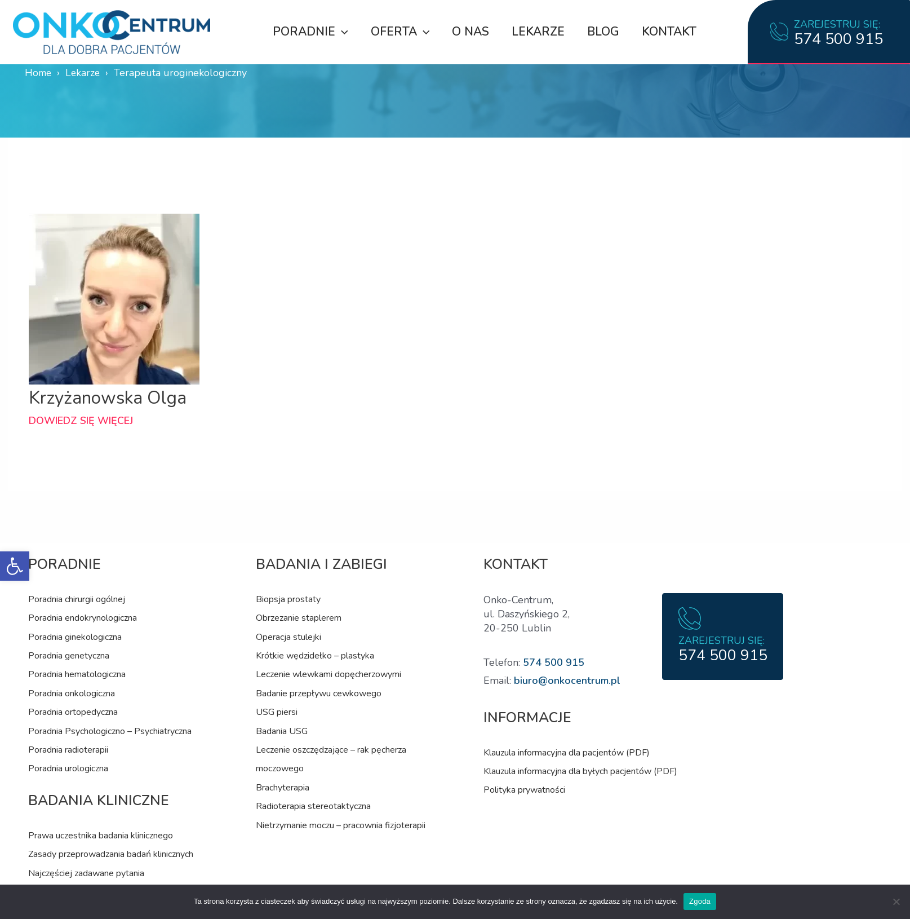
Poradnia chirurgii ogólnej (76, 599)
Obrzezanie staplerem (298, 618)
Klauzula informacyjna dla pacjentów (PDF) (566, 752)
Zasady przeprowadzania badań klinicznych (110, 854)
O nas (469, 31)
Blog (604, 31)
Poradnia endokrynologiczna (82, 618)
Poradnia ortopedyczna (73, 712)
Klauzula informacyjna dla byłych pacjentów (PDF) (580, 771)
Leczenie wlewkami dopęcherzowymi (328, 674)
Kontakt (671, 31)
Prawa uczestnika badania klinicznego (100, 835)
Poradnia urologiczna (68, 768)
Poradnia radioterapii (68, 750)
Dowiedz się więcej (81, 420)
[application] (338, 32)
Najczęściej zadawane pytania (86, 873)
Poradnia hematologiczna (77, 674)
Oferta (398, 32)
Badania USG (282, 731)
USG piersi (277, 712)
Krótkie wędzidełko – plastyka (315, 656)
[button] (14, 566)
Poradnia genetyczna (68, 656)
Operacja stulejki (288, 637)
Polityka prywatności (524, 790)
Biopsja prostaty (288, 599)
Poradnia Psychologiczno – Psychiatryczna (110, 731)
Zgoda (700, 901)
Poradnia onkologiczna (71, 693)
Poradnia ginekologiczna (75, 637)
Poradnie (307, 32)
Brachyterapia (282, 787)
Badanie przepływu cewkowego (318, 693)
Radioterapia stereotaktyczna (313, 806)
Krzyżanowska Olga (109, 397)
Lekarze (538, 31)
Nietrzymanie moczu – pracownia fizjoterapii (340, 825)
